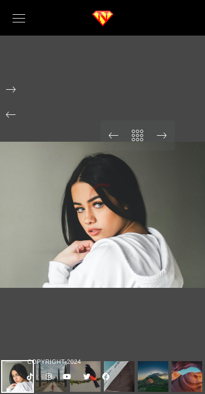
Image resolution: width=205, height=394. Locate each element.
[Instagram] (47, 378)
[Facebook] (104, 378)
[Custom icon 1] (27, 378)
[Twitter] (85, 378)
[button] (11, 115)
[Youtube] (66, 378)
